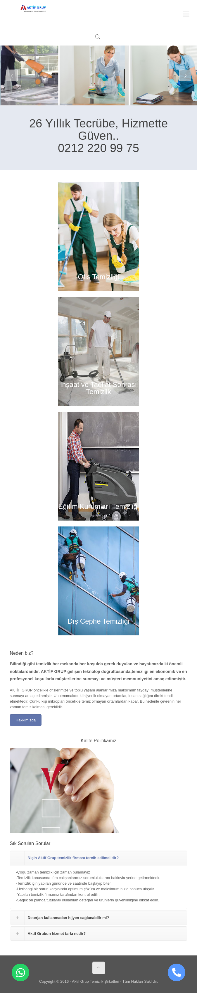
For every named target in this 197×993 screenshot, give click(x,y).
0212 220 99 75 (98, 148)
